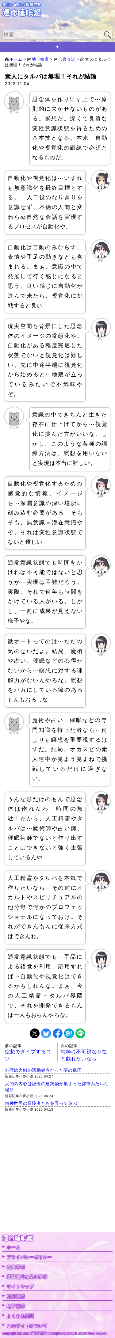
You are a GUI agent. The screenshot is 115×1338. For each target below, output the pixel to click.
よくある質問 (20, 1315)
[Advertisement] (57, 1174)
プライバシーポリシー (29, 1257)
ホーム (13, 1247)
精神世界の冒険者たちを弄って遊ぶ (41, 1103)
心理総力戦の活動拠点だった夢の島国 (43, 1070)
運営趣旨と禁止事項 (27, 1276)
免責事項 (16, 1266)
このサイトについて (27, 1325)
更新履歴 (16, 1296)
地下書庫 (16, 1306)
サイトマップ (20, 1286)
